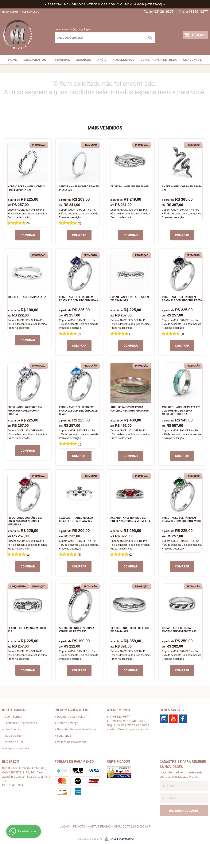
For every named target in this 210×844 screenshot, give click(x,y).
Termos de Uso (14, 742)
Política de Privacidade (71, 742)
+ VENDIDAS (61, 60)
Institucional (14, 710)
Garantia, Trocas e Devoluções (76, 729)
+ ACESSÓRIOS (124, 60)
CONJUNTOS (192, 60)
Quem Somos (10, 11)
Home (12, 60)
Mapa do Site (13, 736)
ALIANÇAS (83, 60)
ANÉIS (101, 60)
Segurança (64, 736)
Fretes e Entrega (67, 723)
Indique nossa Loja (16, 748)
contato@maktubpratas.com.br (128, 729)
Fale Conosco (30, 11)
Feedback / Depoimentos (20, 723)
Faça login (84, 29)
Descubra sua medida (71, 716)
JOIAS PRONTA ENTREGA (159, 60)
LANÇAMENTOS (34, 60)
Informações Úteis (71, 710)
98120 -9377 (161, 11)
